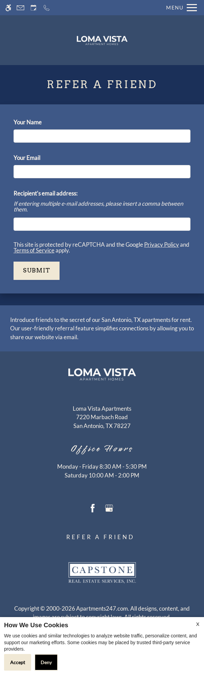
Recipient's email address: (45, 193)
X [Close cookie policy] (197, 624)
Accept (17, 662)
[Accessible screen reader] (8, 8)
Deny (46, 662)
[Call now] (46, 8)
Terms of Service (34, 250)
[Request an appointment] (33, 8)
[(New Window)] (102, 421)
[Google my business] (109, 507)
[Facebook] (93, 507)
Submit (36, 270)
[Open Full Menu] (179, 8)
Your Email (38, 157)
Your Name (39, 122)
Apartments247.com (102, 608)
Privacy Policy (161, 244)
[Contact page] (20, 8)
